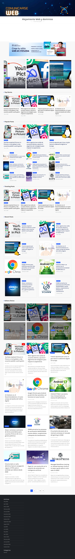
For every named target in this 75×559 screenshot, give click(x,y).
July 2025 (6, 526)
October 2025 (6, 519)
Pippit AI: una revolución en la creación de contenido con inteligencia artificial (39, 176)
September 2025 (7, 521)
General (8, 77)
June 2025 (6, 529)
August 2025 (6, 524)
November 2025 (7, 516)
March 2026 (6, 506)
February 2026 (7, 509)
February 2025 (7, 539)
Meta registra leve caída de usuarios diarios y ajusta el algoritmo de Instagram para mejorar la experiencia (63, 229)
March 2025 (6, 536)
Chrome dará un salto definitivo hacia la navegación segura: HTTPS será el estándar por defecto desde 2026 (14, 468)
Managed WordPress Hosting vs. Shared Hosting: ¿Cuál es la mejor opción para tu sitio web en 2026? (62, 176)
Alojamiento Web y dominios (37, 19)
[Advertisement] (37, 32)
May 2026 (6, 501)
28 (40, 490)
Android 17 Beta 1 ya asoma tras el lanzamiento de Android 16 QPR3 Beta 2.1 (62, 156)
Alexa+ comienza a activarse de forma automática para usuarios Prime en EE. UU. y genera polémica (17, 165)
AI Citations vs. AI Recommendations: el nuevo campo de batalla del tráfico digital (17, 156)
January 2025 (6, 541)
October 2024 (6, 546)
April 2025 (6, 534)
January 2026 (6, 511)
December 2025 (7, 514)
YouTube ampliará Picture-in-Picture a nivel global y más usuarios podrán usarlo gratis (14, 82)
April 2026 (6, 504)
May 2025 (6, 531)
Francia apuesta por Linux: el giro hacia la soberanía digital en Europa (60, 82)
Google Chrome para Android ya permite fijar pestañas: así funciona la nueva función (40, 156)
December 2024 (7, 544)
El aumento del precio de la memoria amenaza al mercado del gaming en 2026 (62, 165)
